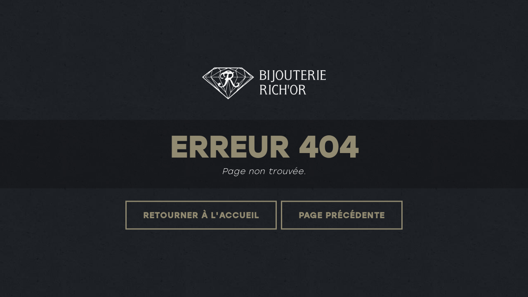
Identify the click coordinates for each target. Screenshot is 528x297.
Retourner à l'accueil (201, 215)
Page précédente (342, 215)
